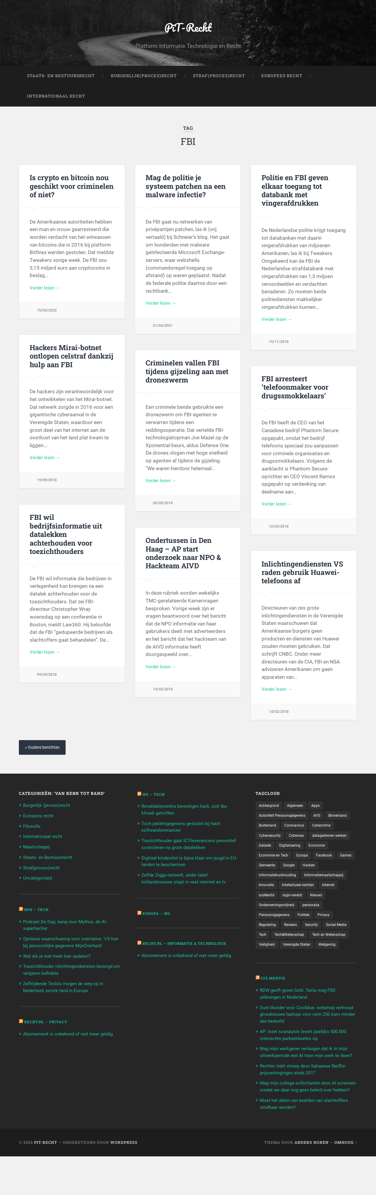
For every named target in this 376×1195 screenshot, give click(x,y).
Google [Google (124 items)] (265, 888)
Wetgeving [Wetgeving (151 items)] (308, 971)
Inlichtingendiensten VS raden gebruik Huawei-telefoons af (300, 581)
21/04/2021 (164, 335)
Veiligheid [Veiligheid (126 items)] (314, 961)
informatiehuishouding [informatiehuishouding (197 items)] (323, 888)
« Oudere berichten (44, 757)
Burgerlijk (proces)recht (50, 816)
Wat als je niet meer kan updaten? (61, 971)
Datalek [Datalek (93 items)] (314, 857)
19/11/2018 (280, 351)
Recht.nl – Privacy (48, 1036)
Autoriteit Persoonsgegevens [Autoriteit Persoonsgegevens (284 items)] (285, 826)
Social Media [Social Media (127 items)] (270, 951)
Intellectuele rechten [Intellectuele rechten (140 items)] (277, 909)
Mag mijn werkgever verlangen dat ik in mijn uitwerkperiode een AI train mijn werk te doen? (307, 1081)
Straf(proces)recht (44, 877)
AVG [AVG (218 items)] (325, 826)
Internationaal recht (45, 846)
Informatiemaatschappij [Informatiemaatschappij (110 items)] (281, 899)
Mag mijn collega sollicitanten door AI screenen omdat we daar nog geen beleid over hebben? (306, 1122)
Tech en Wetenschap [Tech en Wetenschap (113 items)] (278, 961)
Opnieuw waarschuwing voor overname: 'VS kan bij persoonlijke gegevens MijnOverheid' (68, 953)
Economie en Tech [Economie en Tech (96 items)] (334, 867)
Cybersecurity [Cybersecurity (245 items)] (300, 847)
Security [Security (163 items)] (339, 940)
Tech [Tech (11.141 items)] (294, 951)
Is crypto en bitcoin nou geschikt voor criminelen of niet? (70, 195)
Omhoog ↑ (345, 1181)
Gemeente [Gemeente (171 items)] (337, 878)
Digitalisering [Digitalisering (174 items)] (271, 867)
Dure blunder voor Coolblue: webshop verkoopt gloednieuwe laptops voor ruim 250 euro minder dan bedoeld (305, 1041)
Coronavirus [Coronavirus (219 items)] (327, 836)
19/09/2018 (48, 490)
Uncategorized (39, 887)
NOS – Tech (38, 918)
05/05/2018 (164, 513)
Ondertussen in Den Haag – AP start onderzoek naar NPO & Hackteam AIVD (186, 561)
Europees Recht (281, 85)
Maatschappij (38, 857)
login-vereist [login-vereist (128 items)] (270, 920)
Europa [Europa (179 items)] (265, 878)
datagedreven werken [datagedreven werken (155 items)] (279, 857)
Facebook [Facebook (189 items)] (289, 878)
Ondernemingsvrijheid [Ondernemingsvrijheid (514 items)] (331, 920)
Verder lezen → (47, 297)
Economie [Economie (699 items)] (300, 867)
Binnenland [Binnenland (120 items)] (269, 836)
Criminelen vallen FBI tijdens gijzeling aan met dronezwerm (185, 380)
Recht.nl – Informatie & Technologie (190, 952)
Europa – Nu (158, 922)
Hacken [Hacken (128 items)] (287, 888)
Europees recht (40, 826)
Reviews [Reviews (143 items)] (316, 940)
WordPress (124, 1181)
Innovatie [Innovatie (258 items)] (320, 899)
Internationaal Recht (56, 106)
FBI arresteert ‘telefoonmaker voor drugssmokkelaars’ (294, 396)
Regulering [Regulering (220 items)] (291, 940)
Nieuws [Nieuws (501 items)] (296, 920)
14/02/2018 (164, 698)
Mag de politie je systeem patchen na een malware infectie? (187, 195)
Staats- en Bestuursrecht (61, 85)
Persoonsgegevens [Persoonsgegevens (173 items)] (304, 930)
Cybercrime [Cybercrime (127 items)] (269, 847)
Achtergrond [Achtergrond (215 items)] (270, 816)
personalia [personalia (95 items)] (268, 930)
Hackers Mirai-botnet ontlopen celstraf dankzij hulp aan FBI (70, 364)
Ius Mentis (275, 1006)
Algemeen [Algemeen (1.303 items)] (299, 816)
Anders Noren (312, 1181)
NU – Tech (155, 804)
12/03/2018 (280, 536)
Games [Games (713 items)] (313, 878)
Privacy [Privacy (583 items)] (266, 940)
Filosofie (32, 836)
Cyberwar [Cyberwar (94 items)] (330, 847)
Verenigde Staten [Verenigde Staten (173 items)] (275, 971)
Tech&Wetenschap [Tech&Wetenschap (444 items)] (324, 951)
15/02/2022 (48, 320)
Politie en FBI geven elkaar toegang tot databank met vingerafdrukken (294, 199)
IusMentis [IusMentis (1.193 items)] (336, 909)
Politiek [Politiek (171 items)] (336, 930)
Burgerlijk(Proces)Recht (144, 85)
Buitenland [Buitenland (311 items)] (298, 836)
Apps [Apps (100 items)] (321, 816)
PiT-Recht (188, 31)
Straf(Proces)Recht (219, 85)
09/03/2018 (48, 675)
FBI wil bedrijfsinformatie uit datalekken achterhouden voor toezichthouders (71, 538)
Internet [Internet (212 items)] (311, 909)
